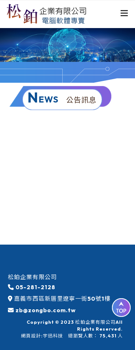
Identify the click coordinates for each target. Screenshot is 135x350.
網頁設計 (31, 335)
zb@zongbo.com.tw (45, 310)
